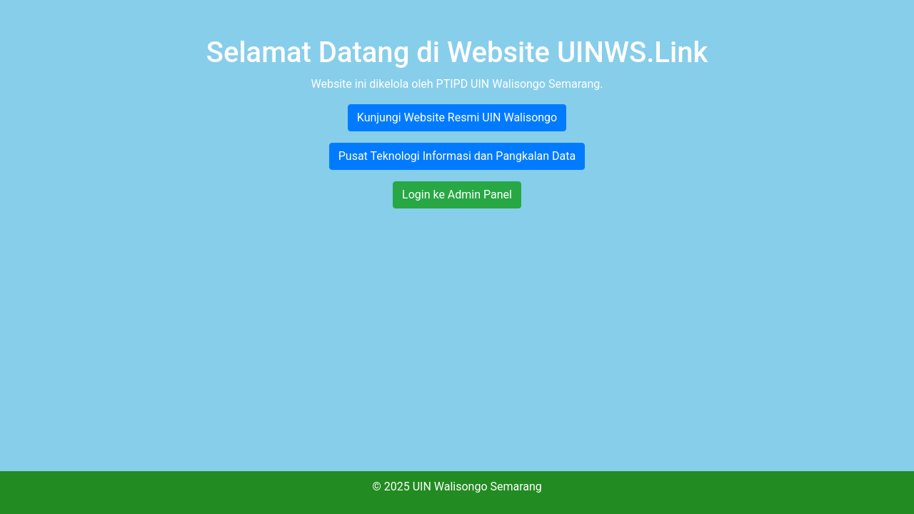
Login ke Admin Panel (457, 194)
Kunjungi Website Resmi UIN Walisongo (457, 117)
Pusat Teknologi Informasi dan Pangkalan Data (457, 156)
